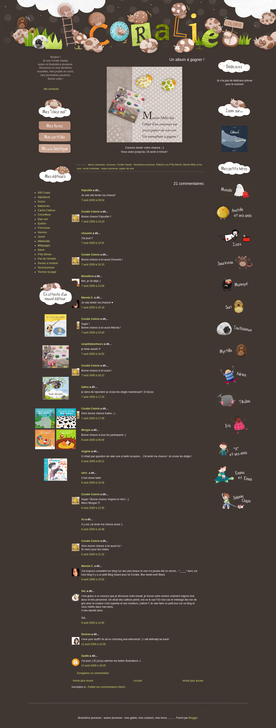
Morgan (86, 429)
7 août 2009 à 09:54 (92, 200)
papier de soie (126, 168)
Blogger (193, 717)
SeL (83, 591)
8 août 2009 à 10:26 (92, 482)
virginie (86, 451)
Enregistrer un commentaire (93, 673)
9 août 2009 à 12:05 (92, 622)
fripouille (86, 190)
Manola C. (87, 297)
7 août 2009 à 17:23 (92, 396)
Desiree (86, 634)
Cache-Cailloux (46, 210)
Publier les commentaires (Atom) (106, 686)
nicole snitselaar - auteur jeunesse (100, 168)
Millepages (44, 245)
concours (111, 164)
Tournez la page (47, 271)
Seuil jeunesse (46, 267)
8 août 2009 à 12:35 (92, 507)
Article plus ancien (192, 680)
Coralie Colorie (90, 211)
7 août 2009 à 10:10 (92, 221)
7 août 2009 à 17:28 (92, 418)
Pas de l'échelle (47, 258)
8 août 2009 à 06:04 (92, 439)
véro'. (84, 472)
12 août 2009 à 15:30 (93, 644)
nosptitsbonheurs (92, 344)
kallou (85, 387)
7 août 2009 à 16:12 (92, 375)
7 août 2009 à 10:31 (92, 242)
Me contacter (51, 88)
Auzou (41, 201)
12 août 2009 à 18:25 (93, 665)
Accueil (138, 680)
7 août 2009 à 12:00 (92, 285)
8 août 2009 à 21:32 (92, 554)
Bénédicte (87, 276)
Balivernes (44, 206)
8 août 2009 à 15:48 (92, 529)
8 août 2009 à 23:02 (92, 579)
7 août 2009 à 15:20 (92, 332)
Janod (41, 236)
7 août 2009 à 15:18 (92, 307)
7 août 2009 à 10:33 (92, 264)
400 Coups (44, 192)
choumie (86, 233)
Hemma (42, 232)
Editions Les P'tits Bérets (169, 164)
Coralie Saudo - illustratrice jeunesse (136, 164)
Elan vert (43, 219)
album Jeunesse (96, 164)
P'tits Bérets (45, 254)
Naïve (41, 249)
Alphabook (44, 197)
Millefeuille (44, 241)
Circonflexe (44, 214)
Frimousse (44, 227)
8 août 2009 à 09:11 (92, 461)
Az (83, 519)
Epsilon (42, 223)
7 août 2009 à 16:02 (92, 353)
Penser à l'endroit (48, 263)
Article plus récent (83, 680)
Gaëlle (85, 655)
